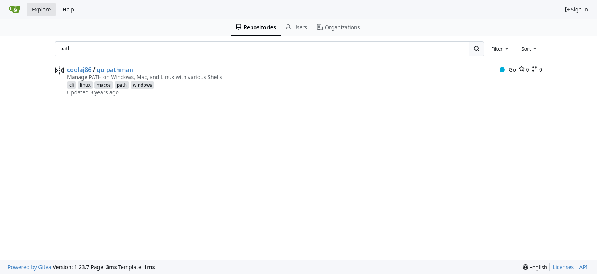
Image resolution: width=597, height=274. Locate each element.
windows (142, 85)
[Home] (14, 9)
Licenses (563, 267)
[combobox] (500, 48)
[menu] (535, 267)
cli (71, 85)
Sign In (576, 9)
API (583, 267)
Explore (41, 9)
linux (85, 85)
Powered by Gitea (29, 267)
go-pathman (115, 69)
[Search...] (476, 48)
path (122, 85)
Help (68, 9)
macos (104, 85)
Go (508, 69)
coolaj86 (79, 69)
